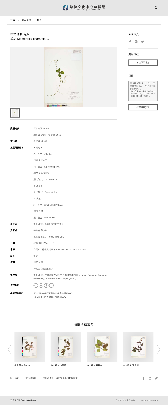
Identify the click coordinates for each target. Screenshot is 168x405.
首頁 (12, 20)
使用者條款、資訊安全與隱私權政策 (60, 378)
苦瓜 (39, 20)
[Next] (156, 349)
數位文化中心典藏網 (84, 8)
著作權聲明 (31, 378)
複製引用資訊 (143, 107)
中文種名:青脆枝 (94, 365)
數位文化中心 (129, 400)
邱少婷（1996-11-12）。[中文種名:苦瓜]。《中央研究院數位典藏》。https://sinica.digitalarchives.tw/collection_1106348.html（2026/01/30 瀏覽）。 (143, 91)
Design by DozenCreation (149, 400)
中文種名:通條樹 (131, 365)
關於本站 (14, 378)
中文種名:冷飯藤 (58, 365)
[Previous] (12, 349)
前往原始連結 (143, 62)
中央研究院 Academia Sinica (23, 400)
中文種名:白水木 (22, 365)
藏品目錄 (27, 20)
